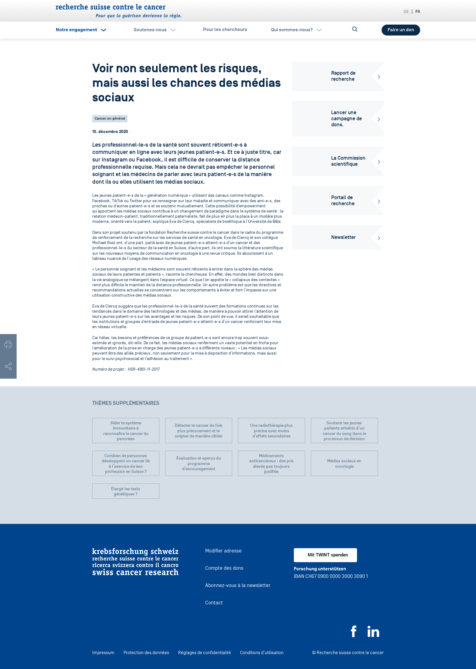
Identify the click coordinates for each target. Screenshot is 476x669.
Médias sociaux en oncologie (344, 463)
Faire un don (401, 30)
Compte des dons (224, 568)
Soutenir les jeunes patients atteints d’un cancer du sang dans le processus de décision (344, 431)
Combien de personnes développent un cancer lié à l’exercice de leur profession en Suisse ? (126, 463)
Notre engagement (76, 30)
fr (417, 11)
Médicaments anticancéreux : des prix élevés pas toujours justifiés (271, 463)
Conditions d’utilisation (262, 652)
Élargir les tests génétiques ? (125, 491)
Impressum (103, 652)
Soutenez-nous (150, 30)
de (406, 11)
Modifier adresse (223, 551)
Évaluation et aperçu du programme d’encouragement (198, 463)
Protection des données (146, 652)
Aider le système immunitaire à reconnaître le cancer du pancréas (125, 431)
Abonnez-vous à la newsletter (237, 585)
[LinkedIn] (373, 635)
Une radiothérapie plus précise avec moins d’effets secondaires (271, 431)
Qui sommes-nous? (292, 30)
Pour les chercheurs (225, 29)
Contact (214, 603)
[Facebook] (353, 635)
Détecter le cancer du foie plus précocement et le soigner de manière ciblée (198, 431)
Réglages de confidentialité (204, 652)
